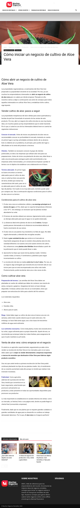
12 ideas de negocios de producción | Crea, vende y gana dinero (26, 458)
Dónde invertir (24, 10)
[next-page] (6, 466)
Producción (25, 47)
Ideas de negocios (53, 10)
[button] (76, 10)
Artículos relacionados (10, 439)
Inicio (5, 47)
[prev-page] (2, 466)
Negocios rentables (9, 10)
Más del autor (24, 439)
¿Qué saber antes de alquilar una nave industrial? (7, 458)
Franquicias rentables (38, 10)
